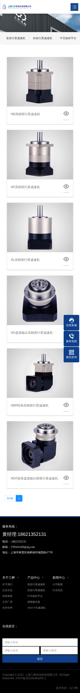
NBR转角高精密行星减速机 (30, 405)
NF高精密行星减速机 (25, 187)
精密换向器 (33, 601)
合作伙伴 (7, 607)
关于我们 (7, 584)
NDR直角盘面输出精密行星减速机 (34, 478)
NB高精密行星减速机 (25, 114)
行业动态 (58, 590)
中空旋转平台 (35, 596)
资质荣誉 (7, 596)
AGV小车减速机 (36, 607)
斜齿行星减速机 (42, 38)
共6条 (10, 498)
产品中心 (33, 577)
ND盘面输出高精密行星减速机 (32, 332)
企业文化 (7, 590)
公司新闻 (58, 584)
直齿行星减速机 (15, 38)
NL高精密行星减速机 (25, 259)
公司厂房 (7, 601)
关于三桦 (8, 577)
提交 (40, 658)
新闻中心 (59, 577)
